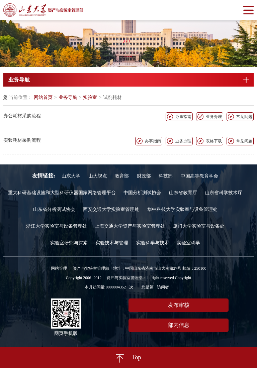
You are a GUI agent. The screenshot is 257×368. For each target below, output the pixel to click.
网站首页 (43, 97)
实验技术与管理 (111, 242)
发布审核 (178, 305)
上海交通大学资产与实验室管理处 (130, 226)
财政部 (144, 175)
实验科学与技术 (152, 242)
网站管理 (59, 268)
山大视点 (97, 175)
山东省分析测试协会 (54, 209)
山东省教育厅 (183, 192)
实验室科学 (188, 242)
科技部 (166, 175)
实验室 (90, 97)
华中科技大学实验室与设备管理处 (182, 209)
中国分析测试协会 (142, 192)
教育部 (122, 175)
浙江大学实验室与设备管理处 (56, 226)
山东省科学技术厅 (223, 192)
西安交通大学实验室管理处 (111, 209)
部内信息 (178, 325)
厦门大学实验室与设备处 (199, 226)
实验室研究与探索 (69, 242)
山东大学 (71, 175)
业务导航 (68, 97)
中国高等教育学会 (199, 175)
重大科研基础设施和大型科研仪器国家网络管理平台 (62, 192)
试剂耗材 (112, 97)
